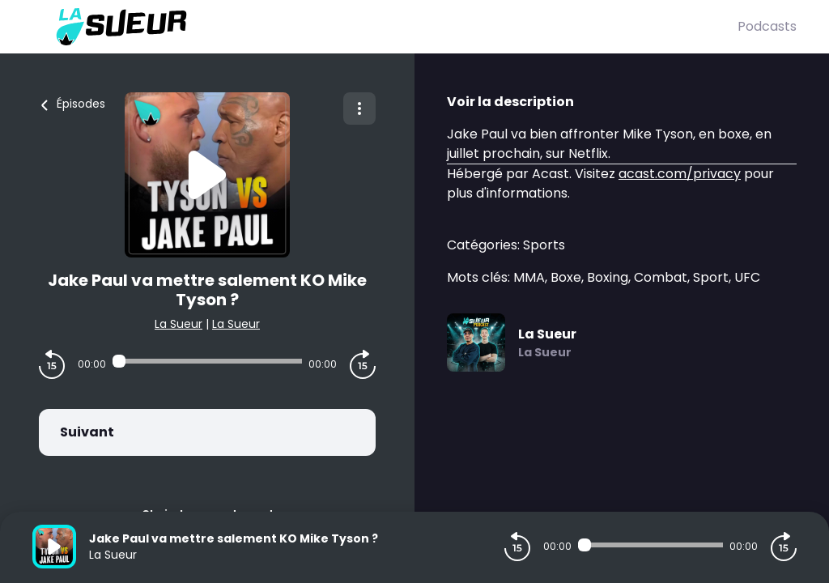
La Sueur (178, 324)
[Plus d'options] (359, 108)
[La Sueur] (385, 26)
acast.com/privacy (680, 173)
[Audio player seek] (207, 361)
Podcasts (767, 26)
